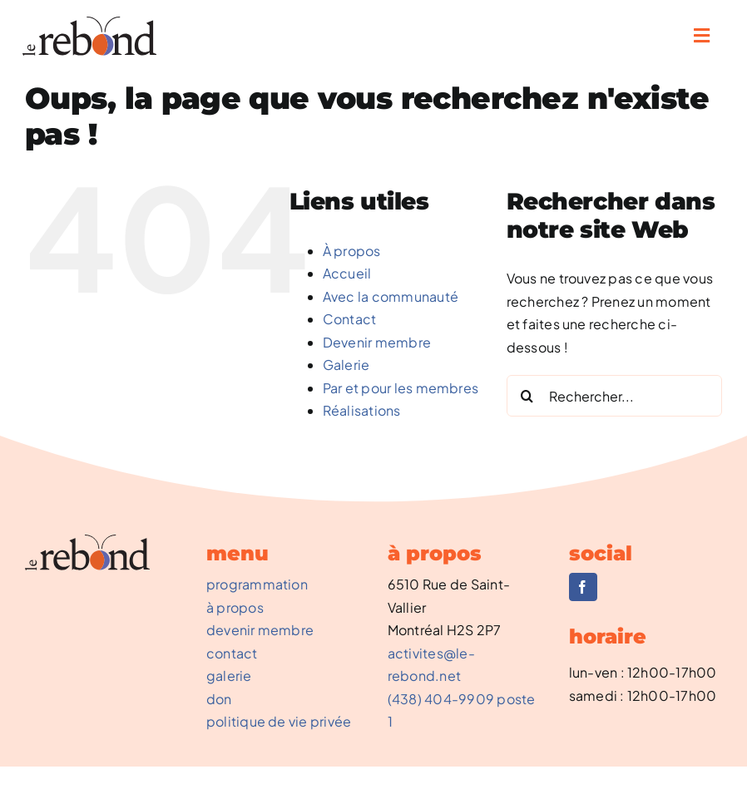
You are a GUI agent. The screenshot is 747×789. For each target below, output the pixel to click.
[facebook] (583, 587)
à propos (235, 607)
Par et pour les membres (401, 388)
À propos (352, 250)
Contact (350, 319)
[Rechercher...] (614, 396)
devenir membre (260, 630)
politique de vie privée (279, 721)
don (219, 699)
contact (232, 653)
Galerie (346, 364)
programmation (257, 584)
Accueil (347, 273)
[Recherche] (527, 396)
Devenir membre (377, 342)
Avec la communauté (390, 296)
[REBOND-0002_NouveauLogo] (89, 23)
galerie (229, 675)
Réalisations (362, 410)
